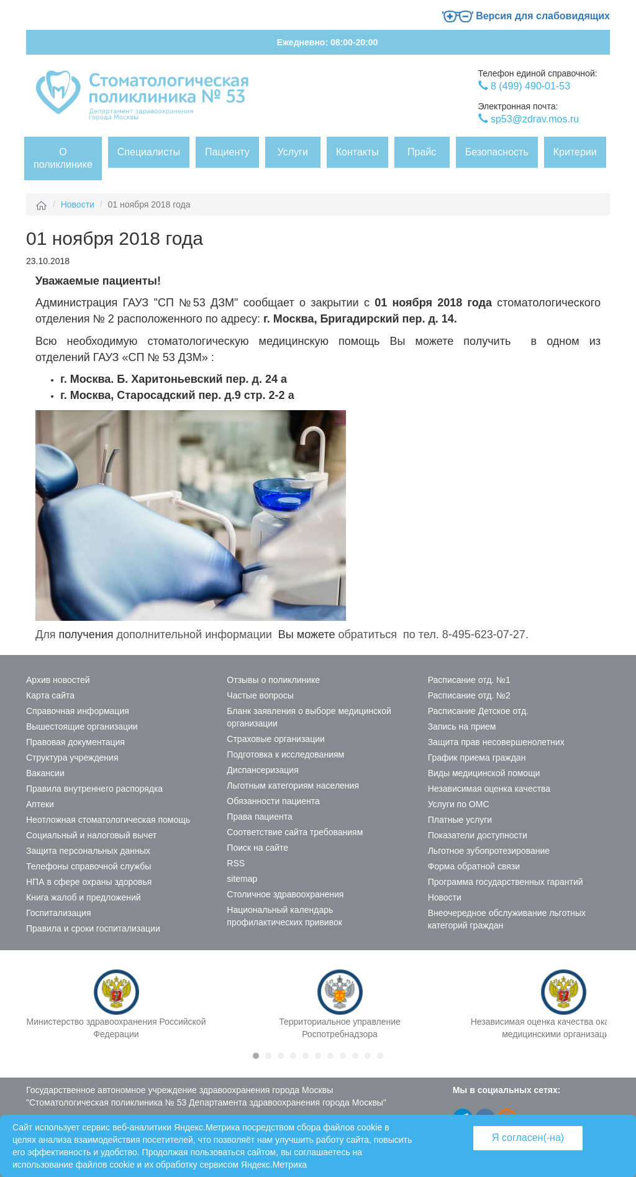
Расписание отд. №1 (469, 680)
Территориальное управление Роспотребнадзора (340, 1028)
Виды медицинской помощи (484, 773)
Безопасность (497, 152)
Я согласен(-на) (528, 1137)
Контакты (357, 152)
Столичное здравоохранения (285, 894)
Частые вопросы (260, 695)
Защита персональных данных (88, 851)
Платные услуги (460, 820)
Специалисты (148, 152)
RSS (236, 863)
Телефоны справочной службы (88, 866)
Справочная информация (77, 711)
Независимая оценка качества (489, 789)
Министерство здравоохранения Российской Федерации (116, 1028)
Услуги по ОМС (458, 804)
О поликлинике (63, 158)
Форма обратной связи (474, 866)
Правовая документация (75, 742)
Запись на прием (462, 726)
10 (368, 1056)
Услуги (293, 152)
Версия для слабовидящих (526, 16)
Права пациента (259, 817)
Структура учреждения (72, 758)
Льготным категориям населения (293, 785)
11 (380, 1056)
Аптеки (40, 804)
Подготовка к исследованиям (285, 754)
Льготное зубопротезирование (489, 851)
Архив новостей (58, 680)
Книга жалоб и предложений (83, 897)
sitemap (242, 879)
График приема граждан (477, 758)
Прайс (421, 152)
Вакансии (45, 773)
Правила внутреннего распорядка (94, 789)
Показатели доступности (477, 835)
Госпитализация (58, 913)
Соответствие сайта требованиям (295, 832)
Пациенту (227, 152)
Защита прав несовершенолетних (496, 742)
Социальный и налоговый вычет (91, 835)
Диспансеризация (262, 770)
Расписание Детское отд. (478, 711)
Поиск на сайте (257, 848)
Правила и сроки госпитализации (93, 928)
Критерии (575, 152)
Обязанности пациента (273, 801)
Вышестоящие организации (82, 726)
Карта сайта (50, 695)
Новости (77, 204)
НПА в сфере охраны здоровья (89, 882)
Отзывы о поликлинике (273, 680)
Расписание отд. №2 (469, 695)
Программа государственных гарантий (505, 882)
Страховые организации (275, 739)
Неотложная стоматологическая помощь (108, 820)
